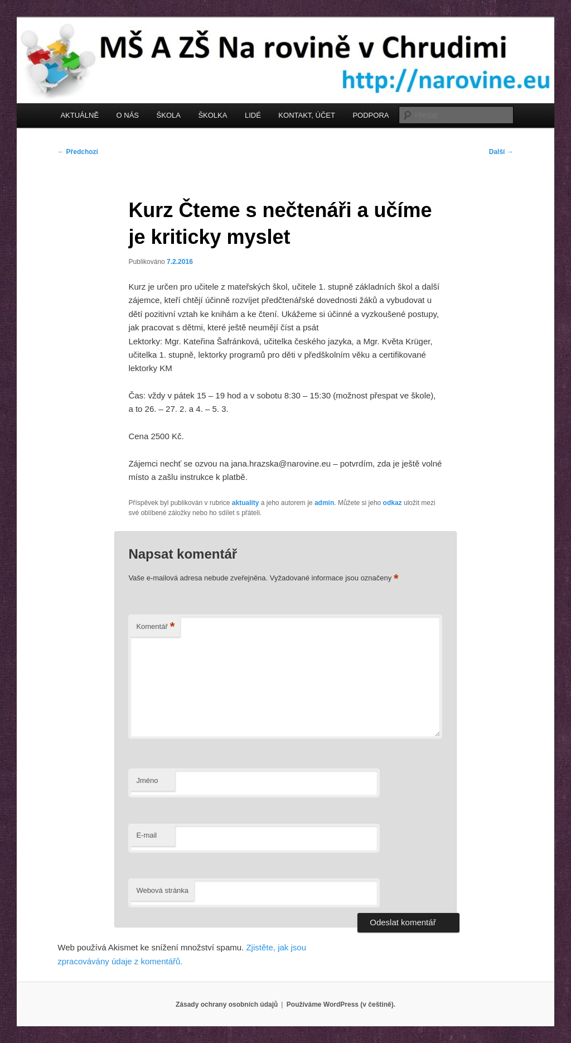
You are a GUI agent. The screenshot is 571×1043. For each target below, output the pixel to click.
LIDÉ (253, 115)
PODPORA (370, 115)
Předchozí (77, 152)
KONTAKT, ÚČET (306, 115)
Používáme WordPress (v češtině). (341, 1004)
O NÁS (128, 115)
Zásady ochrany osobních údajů (227, 1004)
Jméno (147, 780)
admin (324, 503)
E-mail (146, 835)
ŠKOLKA (212, 115)
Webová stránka (162, 890)
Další (501, 152)
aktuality (245, 503)
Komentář (155, 627)
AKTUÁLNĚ (79, 115)
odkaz (392, 503)
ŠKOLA (169, 115)
